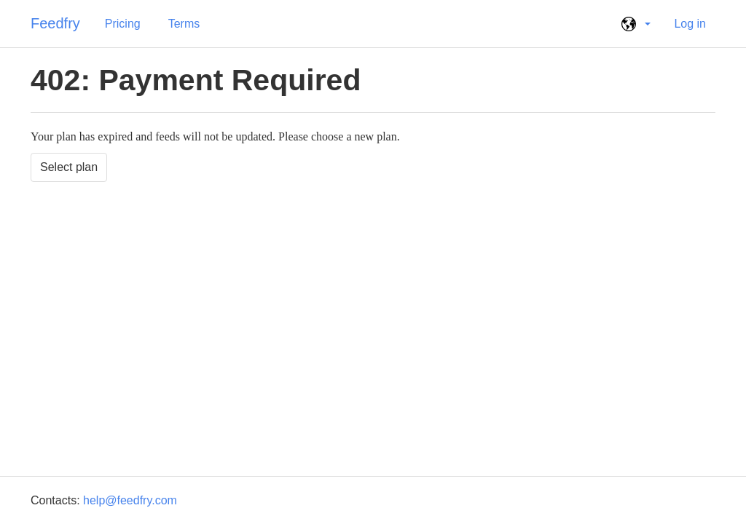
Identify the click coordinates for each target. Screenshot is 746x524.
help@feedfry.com (130, 500)
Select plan (69, 167)
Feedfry (55, 23)
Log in (690, 23)
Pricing (123, 23)
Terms (184, 23)
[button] (634, 24)
